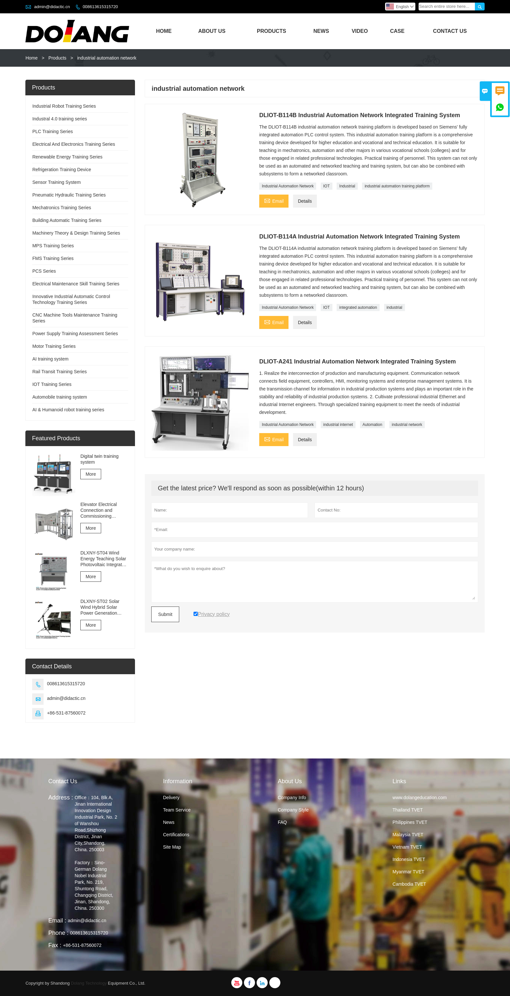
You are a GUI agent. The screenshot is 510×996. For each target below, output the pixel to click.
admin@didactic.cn (52, 6)
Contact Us (450, 31)
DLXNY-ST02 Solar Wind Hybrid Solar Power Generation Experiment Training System (100, 607)
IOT (326, 186)
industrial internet (338, 424)
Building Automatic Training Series (66, 220)
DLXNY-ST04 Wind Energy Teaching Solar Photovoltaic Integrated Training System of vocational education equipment (103, 558)
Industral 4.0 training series (59, 118)
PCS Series (44, 271)
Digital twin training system (99, 459)
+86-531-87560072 (66, 713)
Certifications (176, 834)
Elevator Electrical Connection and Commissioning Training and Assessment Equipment (104, 510)
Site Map (172, 847)
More (91, 474)
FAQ (282, 822)
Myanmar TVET (408, 871)
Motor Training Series (53, 346)
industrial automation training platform (397, 186)
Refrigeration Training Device (61, 169)
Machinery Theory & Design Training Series (76, 233)
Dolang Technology (89, 983)
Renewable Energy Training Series (67, 156)
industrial (394, 307)
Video (360, 31)
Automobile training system (59, 397)
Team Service (177, 809)
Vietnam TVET (407, 847)
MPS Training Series (53, 245)
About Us (212, 31)
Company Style (293, 809)
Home (164, 31)
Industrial (347, 186)
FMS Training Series (53, 258)
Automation (372, 424)
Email (274, 200)
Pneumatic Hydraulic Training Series (69, 195)
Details (305, 201)
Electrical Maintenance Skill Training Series (75, 283)
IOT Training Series (51, 384)
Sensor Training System (56, 182)
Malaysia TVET (408, 834)
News (321, 31)
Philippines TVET (410, 822)
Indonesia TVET (409, 859)
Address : (60, 797)
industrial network (407, 424)
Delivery (171, 797)
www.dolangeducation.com (420, 797)
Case (397, 31)
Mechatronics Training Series (61, 207)
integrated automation (358, 307)
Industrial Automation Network (288, 186)
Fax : (54, 945)
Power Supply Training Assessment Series (75, 333)
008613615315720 (100, 6)
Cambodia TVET (409, 884)
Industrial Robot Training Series (64, 106)
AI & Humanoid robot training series (68, 409)
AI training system (50, 359)
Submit (165, 614)
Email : (57, 920)
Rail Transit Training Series (59, 371)
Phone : (58, 933)
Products (271, 31)
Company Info (292, 797)
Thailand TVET (408, 809)
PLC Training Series (52, 131)
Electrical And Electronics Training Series (73, 144)
